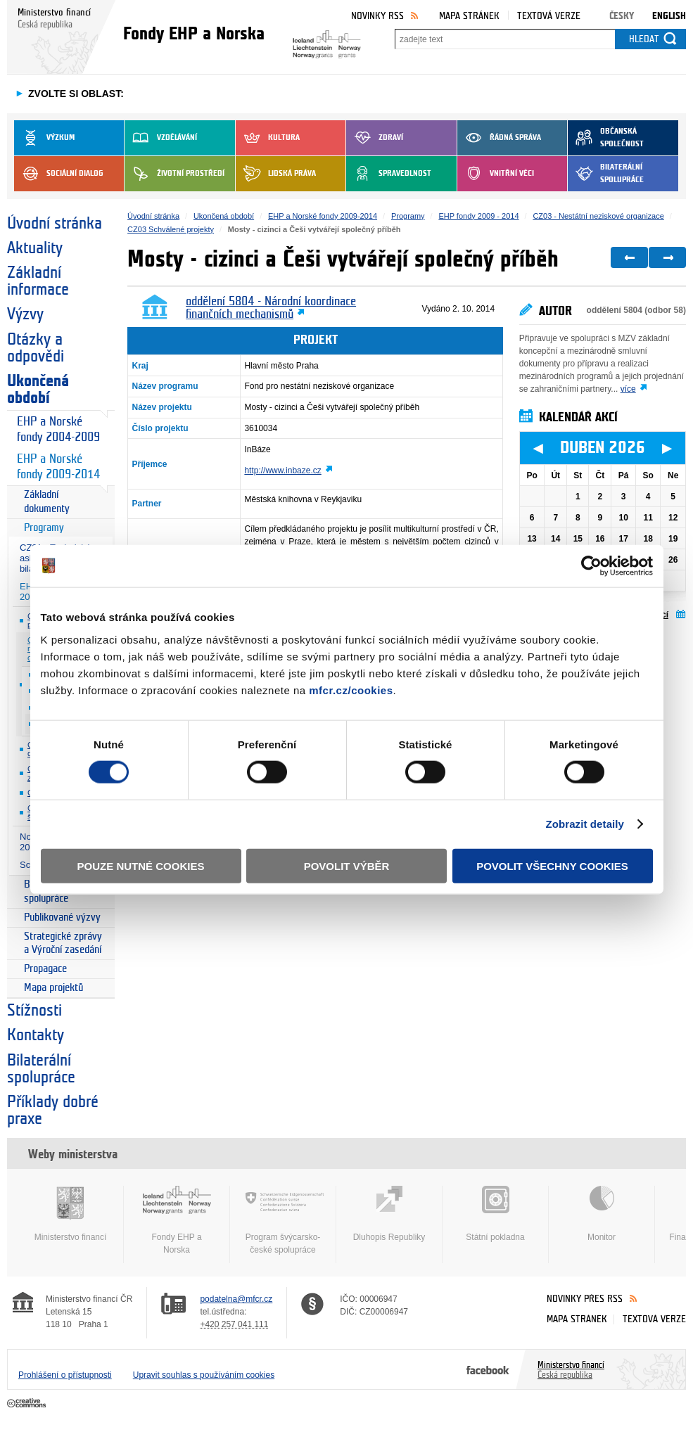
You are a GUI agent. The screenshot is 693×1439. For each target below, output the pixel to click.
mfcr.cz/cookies (351, 690)
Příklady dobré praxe (52, 1110)
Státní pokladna (495, 1214)
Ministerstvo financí (70, 1214)
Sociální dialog (58, 174)
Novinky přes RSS (585, 1298)
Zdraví (374, 138)
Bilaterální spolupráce (606, 174)
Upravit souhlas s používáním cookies (203, 1375)
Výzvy (25, 314)
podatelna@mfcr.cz (236, 1299)
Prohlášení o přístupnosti (65, 1375)
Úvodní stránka (54, 223)
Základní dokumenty (47, 502)
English (669, 15)
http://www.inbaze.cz (282, 470)
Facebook (487, 1369)
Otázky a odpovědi (35, 348)
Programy (44, 528)
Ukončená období (38, 389)
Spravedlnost (388, 174)
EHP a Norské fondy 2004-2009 (58, 429)
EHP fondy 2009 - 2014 (478, 216)
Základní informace (38, 281)
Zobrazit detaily (584, 824)
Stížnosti (34, 1010)
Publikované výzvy (62, 917)
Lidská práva (276, 174)
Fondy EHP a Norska (176, 1220)
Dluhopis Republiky (389, 1214)
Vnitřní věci (495, 174)
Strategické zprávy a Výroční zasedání (63, 943)
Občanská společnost (606, 138)
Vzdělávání (161, 138)
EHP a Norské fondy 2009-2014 (58, 466)
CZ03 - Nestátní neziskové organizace (598, 216)
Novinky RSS (377, 15)
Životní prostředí (174, 174)
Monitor (601, 1214)
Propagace (45, 969)
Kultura (268, 138)
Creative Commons (28, 1404)
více (628, 389)
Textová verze (548, 15)
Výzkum (44, 138)
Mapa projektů (53, 988)
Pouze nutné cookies (141, 865)
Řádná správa (499, 138)
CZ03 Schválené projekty (170, 229)
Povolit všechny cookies (552, 865)
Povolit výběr (347, 865)
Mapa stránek (469, 15)
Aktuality (35, 248)
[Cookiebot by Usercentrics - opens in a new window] (591, 566)
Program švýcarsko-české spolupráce (283, 1220)
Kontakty (35, 1035)
